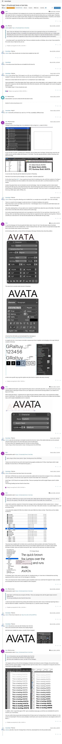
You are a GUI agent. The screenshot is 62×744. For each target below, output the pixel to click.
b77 (6, 96)
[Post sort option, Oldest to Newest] (52, 8)
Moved (3, 7)
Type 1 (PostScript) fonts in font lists (20, 27)
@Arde (10, 25)
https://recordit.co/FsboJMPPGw (29, 614)
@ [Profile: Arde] (7, 27)
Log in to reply (57, 7)
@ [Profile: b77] (6, 112)
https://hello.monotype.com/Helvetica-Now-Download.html (18, 337)
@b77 (13, 110)
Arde (6, 11)
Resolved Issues (10, 7)
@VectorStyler (11, 96)
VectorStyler (7, 1)
